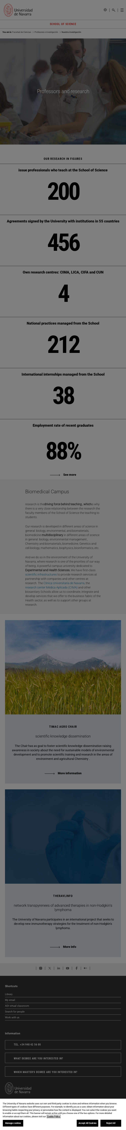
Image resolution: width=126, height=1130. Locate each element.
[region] (63, 1114)
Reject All (110, 1123)
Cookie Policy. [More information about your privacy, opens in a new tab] (53, 1116)
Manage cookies (13, 1123)
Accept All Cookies (87, 1123)
